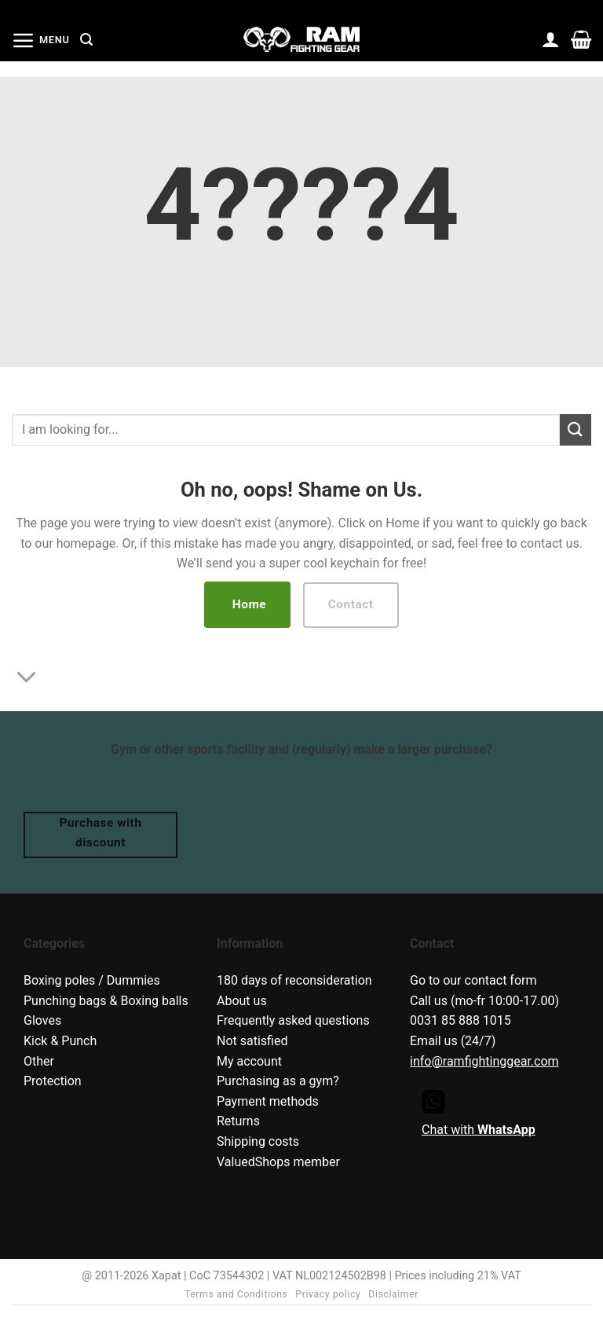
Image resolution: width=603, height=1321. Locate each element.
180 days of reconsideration (294, 980)
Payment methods (268, 1101)
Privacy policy (327, 1294)
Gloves (42, 1020)
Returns (238, 1121)
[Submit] (575, 429)
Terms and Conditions (236, 1294)
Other (39, 1061)
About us (242, 1000)
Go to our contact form (473, 980)
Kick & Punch (60, 1040)
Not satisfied (252, 1040)
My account (249, 1061)
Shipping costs (258, 1141)
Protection (53, 1080)
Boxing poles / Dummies (92, 980)
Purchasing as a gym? (278, 1080)
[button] (40, 40)
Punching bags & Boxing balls (106, 1000)
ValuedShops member (278, 1161)
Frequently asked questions (293, 1020)
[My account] (551, 39)
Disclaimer (393, 1294)
